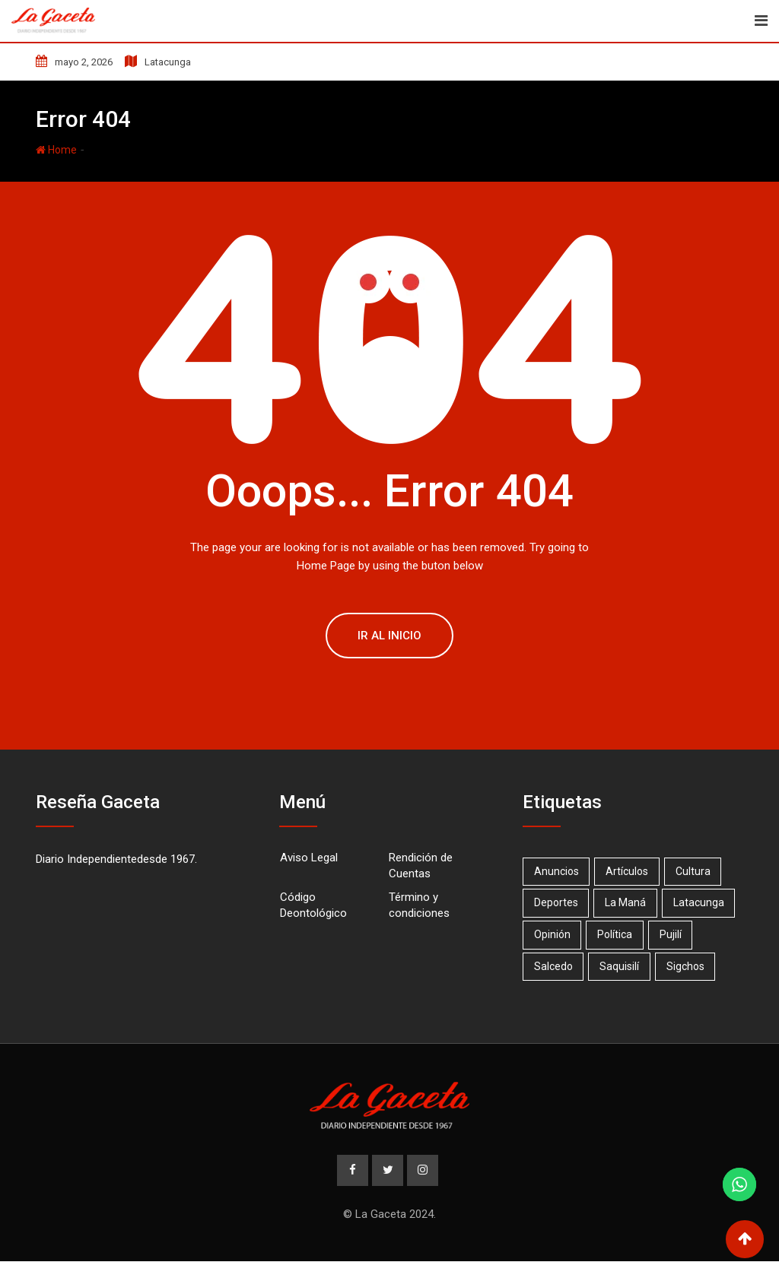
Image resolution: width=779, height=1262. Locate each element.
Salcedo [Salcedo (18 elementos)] (554, 966)
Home (56, 150)
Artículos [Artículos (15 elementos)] (630, 871)
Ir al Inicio (389, 635)
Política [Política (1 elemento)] (617, 934)
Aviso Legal (309, 857)
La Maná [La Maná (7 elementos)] (628, 902)
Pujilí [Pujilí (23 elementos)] (675, 934)
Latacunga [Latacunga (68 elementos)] (703, 902)
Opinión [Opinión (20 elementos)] (553, 934)
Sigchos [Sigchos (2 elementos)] (690, 966)
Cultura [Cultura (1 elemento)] (697, 871)
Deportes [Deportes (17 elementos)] (557, 902)
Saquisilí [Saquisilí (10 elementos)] (622, 966)
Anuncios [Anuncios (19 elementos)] (557, 871)
